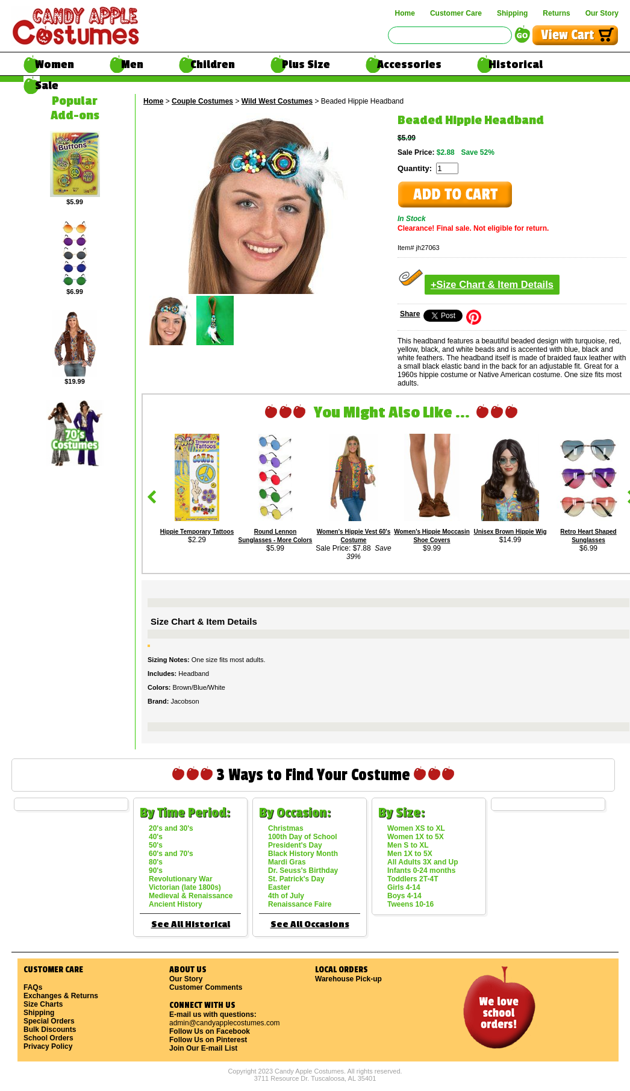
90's (156, 870)
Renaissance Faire (299, 904)
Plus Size (306, 64)
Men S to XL (408, 845)
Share (410, 314)
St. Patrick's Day (296, 879)
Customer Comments (205, 987)
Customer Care (456, 13)
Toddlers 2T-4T (412, 879)
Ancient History (175, 904)
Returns (556, 13)
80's (156, 862)
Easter (279, 887)
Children (212, 64)
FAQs (32, 987)
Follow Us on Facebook (209, 1031)
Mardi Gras (287, 862)
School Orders (48, 1038)
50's (156, 845)
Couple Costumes (202, 101)
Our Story (602, 13)
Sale (46, 85)
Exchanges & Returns (60, 996)
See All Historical (190, 924)
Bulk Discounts (49, 1029)
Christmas (286, 828)
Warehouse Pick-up (348, 979)
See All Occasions (309, 924)
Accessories (409, 64)
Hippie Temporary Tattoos (197, 531)
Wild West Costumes (277, 101)
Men (132, 64)
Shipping (512, 13)
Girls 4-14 (403, 887)
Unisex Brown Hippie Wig (509, 531)
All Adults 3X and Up (422, 862)
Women (54, 64)
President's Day (295, 845)
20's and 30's (171, 828)
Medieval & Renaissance (190, 896)
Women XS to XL (416, 828)
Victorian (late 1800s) (185, 887)
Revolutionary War (181, 879)
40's (156, 837)
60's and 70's (171, 853)
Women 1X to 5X (415, 837)
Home (405, 13)
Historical (515, 64)
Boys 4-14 (404, 896)
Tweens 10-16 (410, 904)
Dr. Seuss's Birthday (303, 870)
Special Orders (49, 1021)
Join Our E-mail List (203, 1048)
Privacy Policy (47, 1046)
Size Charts (43, 1004)
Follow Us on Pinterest (208, 1040)
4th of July (286, 896)
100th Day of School (302, 837)
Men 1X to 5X (409, 853)
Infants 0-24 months (421, 870)
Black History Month (303, 853)
